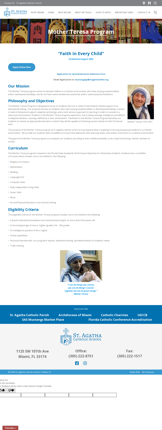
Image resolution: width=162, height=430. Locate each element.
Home (51, 12)
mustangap (80, 79)
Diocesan (149, 372)
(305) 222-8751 (81, 356)
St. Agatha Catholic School (27, 372)
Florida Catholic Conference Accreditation (120, 319)
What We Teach (83, 12)
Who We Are (64, 12)
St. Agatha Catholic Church (29, 3)
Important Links (124, 12)
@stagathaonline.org (98, 79)
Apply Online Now (22, 67)
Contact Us (9, 3)
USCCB (142, 315)
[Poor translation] (11, 390)
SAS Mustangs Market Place (43, 319)
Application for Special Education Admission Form (81, 74)
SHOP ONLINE (37, 12)
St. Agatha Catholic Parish (29, 315)
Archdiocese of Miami (75, 315)
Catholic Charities (114, 315)
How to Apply (103, 12)
